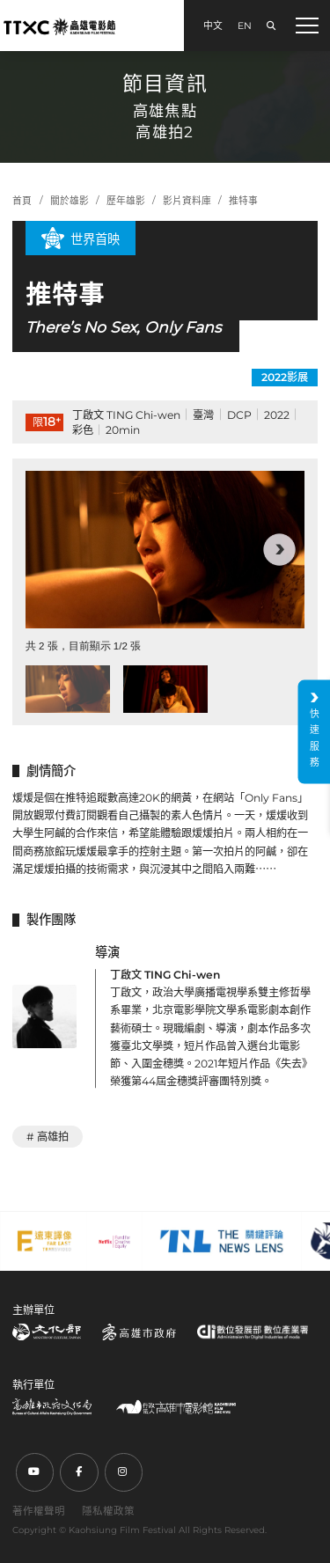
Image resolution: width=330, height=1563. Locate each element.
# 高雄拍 (47, 1136)
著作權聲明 (38, 1511)
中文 (213, 26)
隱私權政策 (108, 1511)
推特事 (243, 201)
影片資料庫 (187, 201)
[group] (165, 549)
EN (245, 26)
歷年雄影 (125, 201)
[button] (279, 549)
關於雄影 (69, 201)
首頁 (22, 201)
